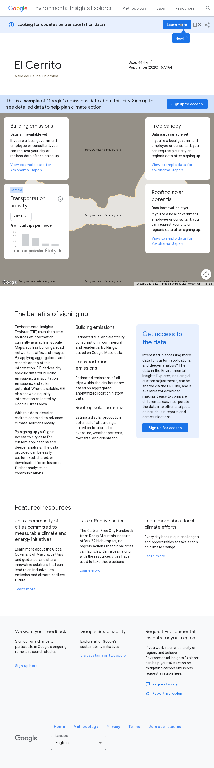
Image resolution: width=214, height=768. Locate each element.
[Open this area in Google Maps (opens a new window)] (9, 282)
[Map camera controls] (206, 274)
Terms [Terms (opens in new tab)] (208, 283)
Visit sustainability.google (103, 655)
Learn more (25, 589)
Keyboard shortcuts (146, 283)
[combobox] (21, 216)
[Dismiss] (186, 37)
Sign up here (26, 665)
